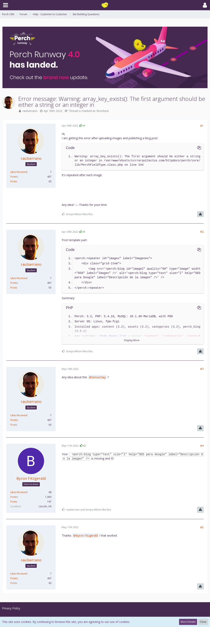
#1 (202, 126)
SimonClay (99, 377)
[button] (5, 5)
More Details (188, 622)
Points (14, 176)
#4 (202, 446)
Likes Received (18, 172)
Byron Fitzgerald (87, 535)
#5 (202, 527)
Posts (13, 181)
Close (203, 622)
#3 (202, 369)
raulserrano (30, 111)
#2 (202, 232)
